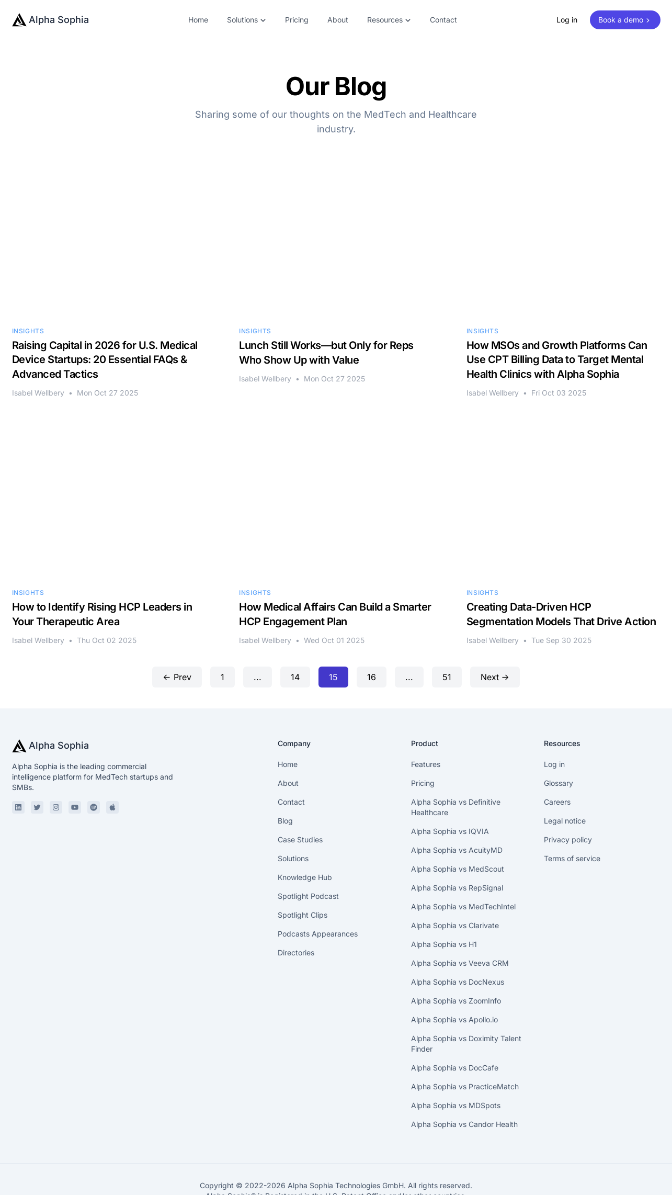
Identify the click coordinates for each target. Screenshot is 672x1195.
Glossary (558, 734)
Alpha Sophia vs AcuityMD (457, 801)
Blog (285, 772)
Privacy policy (568, 791)
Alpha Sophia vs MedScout (457, 820)
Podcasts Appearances (318, 885)
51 (446, 629)
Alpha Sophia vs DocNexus (457, 933)
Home (198, 19)
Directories (296, 904)
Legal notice (565, 772)
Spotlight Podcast (308, 847)
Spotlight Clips (302, 866)
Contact (443, 19)
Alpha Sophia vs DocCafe (454, 1019)
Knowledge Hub (305, 829)
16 (371, 629)
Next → (495, 629)
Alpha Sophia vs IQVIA (450, 783)
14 (295, 629)
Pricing (297, 19)
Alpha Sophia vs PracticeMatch (465, 1038)
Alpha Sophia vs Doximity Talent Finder (466, 995)
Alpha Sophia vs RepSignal (457, 839)
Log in (566, 19)
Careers (557, 753)
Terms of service (572, 810)
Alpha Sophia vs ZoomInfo (456, 952)
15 (333, 629)
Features (425, 716)
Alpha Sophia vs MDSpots (455, 1057)
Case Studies (300, 791)
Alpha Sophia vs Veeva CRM (460, 914)
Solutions (293, 810)
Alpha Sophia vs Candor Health (464, 1076)
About (337, 19)
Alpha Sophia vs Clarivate (455, 877)
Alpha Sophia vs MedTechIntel (463, 858)
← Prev (177, 629)
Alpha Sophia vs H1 (444, 896)
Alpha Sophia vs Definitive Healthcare (455, 759)
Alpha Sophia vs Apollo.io (454, 971)
